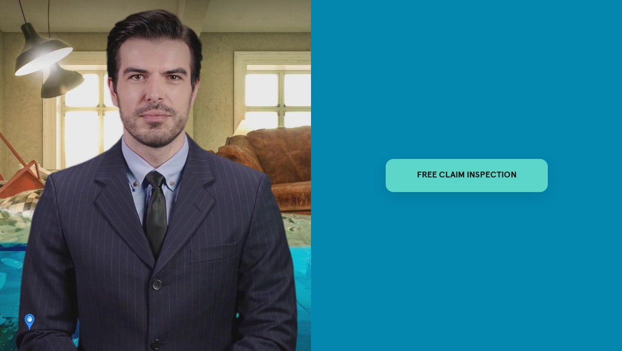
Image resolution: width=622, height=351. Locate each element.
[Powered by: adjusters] (29, 322)
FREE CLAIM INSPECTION (467, 175)
